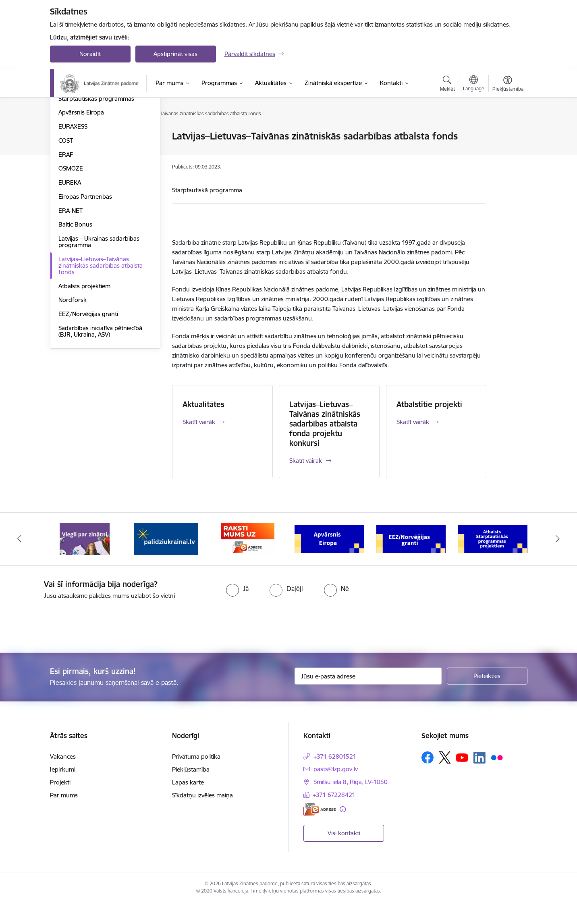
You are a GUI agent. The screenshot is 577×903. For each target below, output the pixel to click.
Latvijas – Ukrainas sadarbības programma (98, 328)
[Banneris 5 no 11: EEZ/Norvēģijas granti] (411, 538)
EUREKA (69, 269)
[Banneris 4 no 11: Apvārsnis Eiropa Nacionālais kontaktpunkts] (329, 538)
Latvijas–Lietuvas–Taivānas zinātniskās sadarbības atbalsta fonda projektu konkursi (324, 423)
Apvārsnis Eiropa (81, 199)
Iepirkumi (62, 769)
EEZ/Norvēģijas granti (88, 400)
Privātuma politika (196, 756)
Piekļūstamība (191, 769)
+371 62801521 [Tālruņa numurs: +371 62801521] (334, 756)
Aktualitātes (203, 404)
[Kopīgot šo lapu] (507, 153)
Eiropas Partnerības (85, 283)
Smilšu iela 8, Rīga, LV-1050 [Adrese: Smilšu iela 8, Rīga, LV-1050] (350, 782)
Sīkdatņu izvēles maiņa (202, 795)
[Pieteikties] (487, 676)
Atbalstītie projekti (429, 404)
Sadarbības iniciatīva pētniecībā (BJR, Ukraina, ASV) (100, 418)
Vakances (63, 756)
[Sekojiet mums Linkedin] (479, 758)
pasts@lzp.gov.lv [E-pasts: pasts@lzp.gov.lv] (335, 769)
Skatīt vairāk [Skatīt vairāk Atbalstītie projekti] (412, 422)
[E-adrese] (319, 809)
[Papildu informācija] (343, 809)
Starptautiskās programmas (96, 185)
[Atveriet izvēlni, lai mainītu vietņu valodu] (473, 84)
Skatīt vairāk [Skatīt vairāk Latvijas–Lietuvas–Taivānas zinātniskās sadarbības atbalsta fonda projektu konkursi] (305, 460)
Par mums (64, 795)
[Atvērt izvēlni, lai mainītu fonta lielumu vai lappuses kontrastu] (507, 84)
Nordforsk (72, 387)
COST (65, 227)
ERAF (65, 241)
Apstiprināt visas (175, 54)
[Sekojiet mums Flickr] (497, 757)
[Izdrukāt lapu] (507, 133)
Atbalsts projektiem (84, 373)
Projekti (60, 782)
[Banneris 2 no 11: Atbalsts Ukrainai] (166, 538)
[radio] (237, 588)
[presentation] (67, 623)
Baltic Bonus (75, 311)
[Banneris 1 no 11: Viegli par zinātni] (85, 538)
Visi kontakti (344, 833)
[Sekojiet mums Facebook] (427, 757)
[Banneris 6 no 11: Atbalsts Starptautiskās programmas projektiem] (492, 538)
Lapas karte (188, 782)
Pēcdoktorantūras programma (100, 171)
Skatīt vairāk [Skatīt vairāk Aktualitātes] (199, 422)
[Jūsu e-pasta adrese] (368, 676)
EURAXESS (72, 213)
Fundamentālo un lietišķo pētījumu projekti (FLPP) (92, 154)
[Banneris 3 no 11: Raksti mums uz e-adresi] (247, 538)
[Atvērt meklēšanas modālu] (447, 84)
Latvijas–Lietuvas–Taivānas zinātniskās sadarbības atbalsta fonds (100, 352)
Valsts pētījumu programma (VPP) (103, 137)
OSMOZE (70, 255)
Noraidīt (90, 54)
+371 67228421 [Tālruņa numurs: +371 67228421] (334, 795)
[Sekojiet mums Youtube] (462, 757)
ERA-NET (70, 297)
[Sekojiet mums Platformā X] (445, 757)
